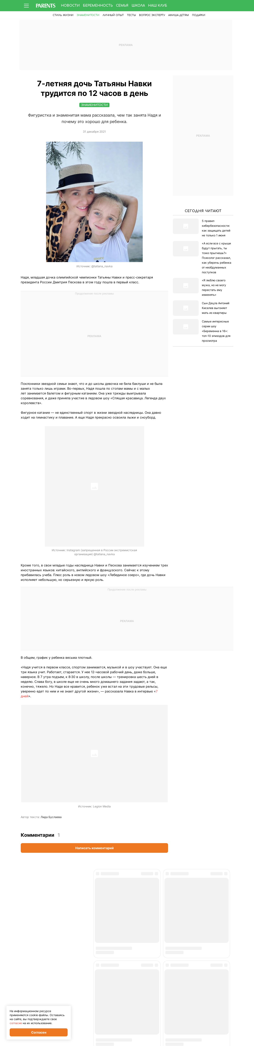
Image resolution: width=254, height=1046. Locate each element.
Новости (70, 5)
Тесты (131, 15)
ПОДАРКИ (198, 15)
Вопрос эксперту (152, 15)
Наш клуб (157, 5)
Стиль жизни (63, 15)
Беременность (98, 5)
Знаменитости (88, 15)
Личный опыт (113, 15)
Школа (138, 5)
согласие (16, 1023)
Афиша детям (178, 15)
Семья (122, 5)
